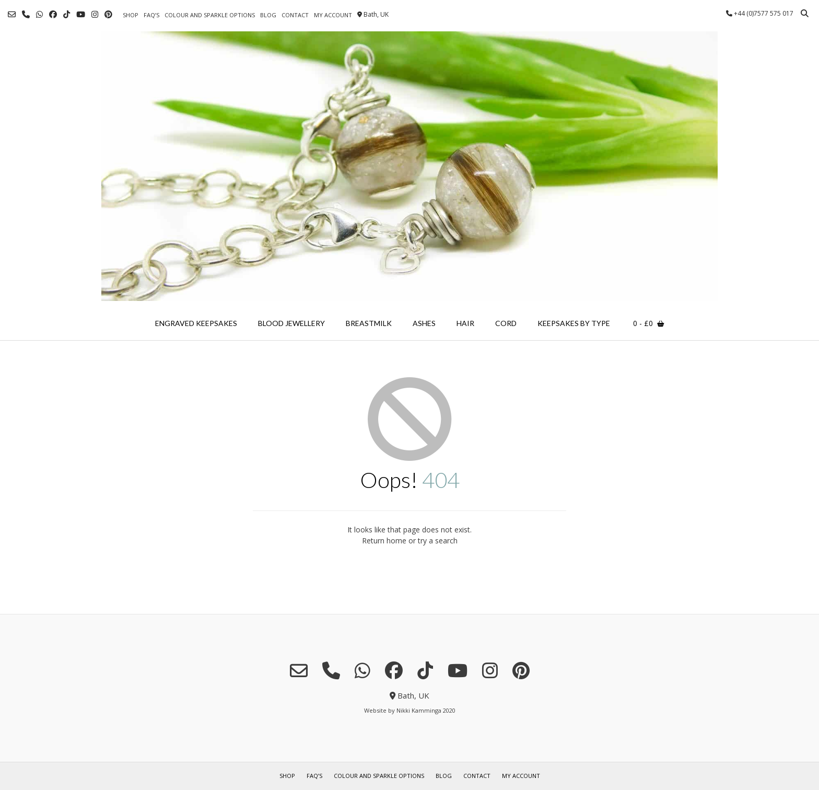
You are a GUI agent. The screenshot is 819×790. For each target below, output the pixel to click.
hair (465, 323)
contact (295, 15)
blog (268, 15)
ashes (424, 323)
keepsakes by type (573, 323)
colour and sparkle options (210, 15)
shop (130, 15)
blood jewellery (291, 323)
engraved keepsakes (196, 323)
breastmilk (369, 323)
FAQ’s (151, 15)
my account (333, 15)
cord (506, 323)
